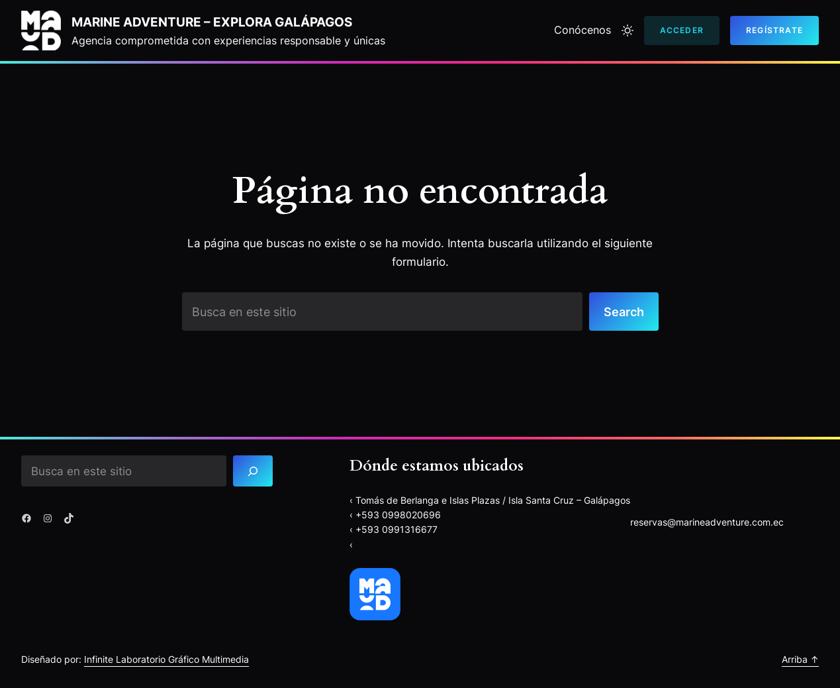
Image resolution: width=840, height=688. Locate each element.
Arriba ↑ (800, 659)
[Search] (253, 471)
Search (624, 311)
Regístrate (774, 30)
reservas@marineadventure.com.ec (707, 522)
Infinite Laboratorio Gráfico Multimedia (166, 659)
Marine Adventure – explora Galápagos (211, 22)
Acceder (682, 30)
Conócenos (582, 29)
